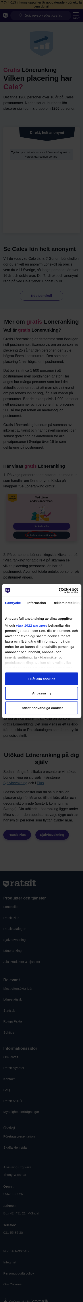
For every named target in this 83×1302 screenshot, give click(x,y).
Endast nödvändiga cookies (41, 708)
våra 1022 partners (31, 625)
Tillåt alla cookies (41, 678)
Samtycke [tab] (13, 602)
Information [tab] (36, 602)
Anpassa (41, 693)
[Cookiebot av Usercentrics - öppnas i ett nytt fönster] (59, 590)
